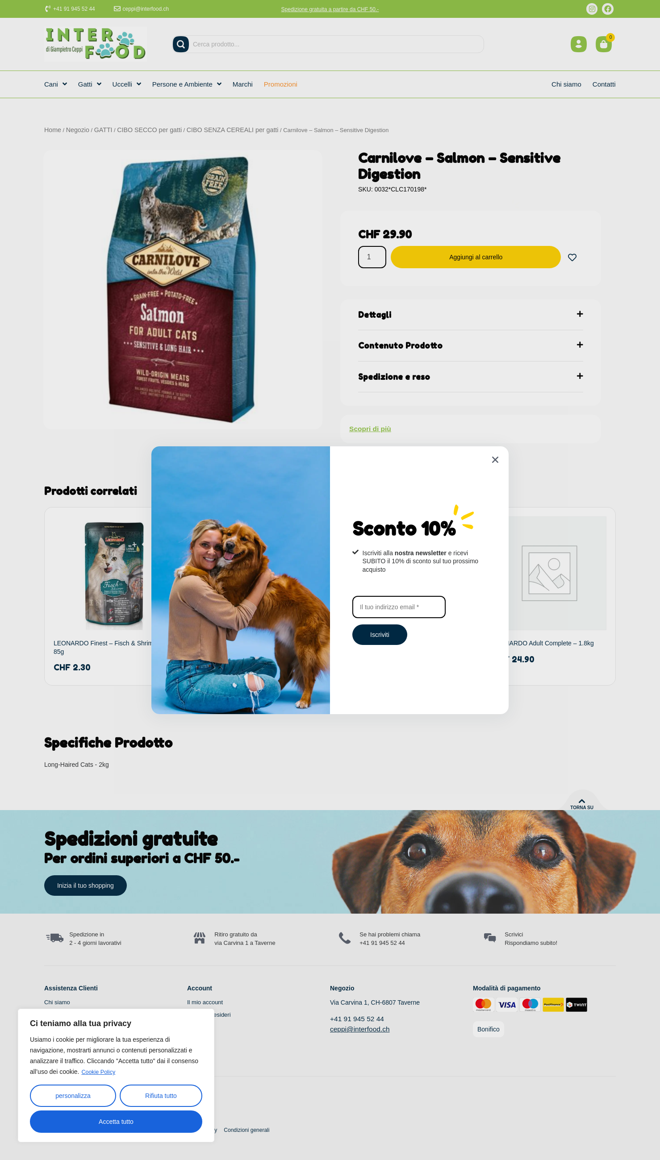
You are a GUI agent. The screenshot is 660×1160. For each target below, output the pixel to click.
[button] (495, 459)
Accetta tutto (116, 1121)
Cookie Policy (100, 1072)
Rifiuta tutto (161, 1095)
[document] (330, 580)
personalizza (73, 1095)
